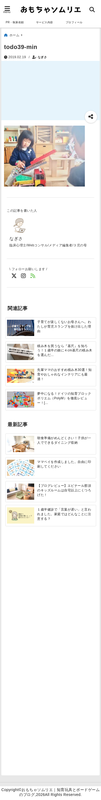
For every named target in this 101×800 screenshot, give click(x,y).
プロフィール (74, 22)
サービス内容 (44, 22)
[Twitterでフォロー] (14, 276)
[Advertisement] (50, 593)
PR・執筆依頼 (15, 22)
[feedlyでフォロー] (33, 276)
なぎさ (42, 57)
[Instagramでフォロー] (23, 276)
